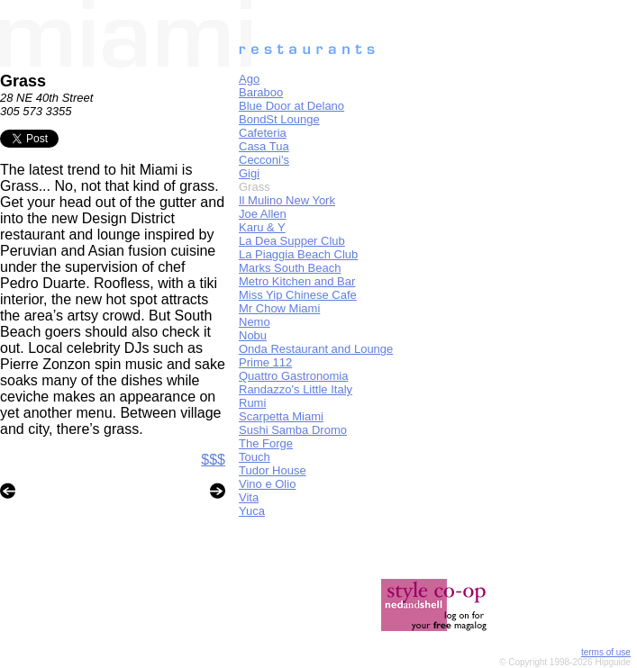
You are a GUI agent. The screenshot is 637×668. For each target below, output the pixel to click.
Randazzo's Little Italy (295, 389)
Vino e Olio (267, 484)
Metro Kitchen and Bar (297, 281)
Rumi (252, 403)
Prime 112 (265, 362)
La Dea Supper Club (292, 241)
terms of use (606, 652)
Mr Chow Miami (279, 308)
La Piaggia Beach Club (298, 254)
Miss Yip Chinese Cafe (298, 295)
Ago (249, 79)
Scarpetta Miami (281, 416)
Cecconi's (264, 160)
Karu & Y (262, 227)
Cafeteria (263, 133)
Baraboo (261, 92)
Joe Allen (263, 214)
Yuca (252, 511)
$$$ (213, 459)
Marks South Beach (290, 268)
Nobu (253, 335)
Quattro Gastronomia (293, 376)
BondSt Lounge (279, 119)
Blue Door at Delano (291, 106)
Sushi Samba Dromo (293, 430)
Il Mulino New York (287, 200)
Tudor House (272, 470)
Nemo (254, 322)
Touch (254, 457)
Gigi (249, 173)
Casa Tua (264, 146)
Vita (249, 497)
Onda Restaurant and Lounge (316, 349)
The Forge (266, 443)
